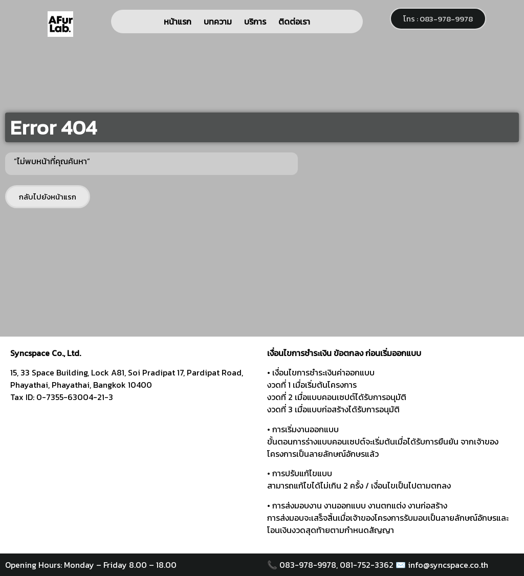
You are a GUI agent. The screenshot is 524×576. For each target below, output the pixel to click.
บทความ (218, 21)
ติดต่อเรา (294, 21)
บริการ (255, 21)
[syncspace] (133, 475)
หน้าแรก (177, 21)
